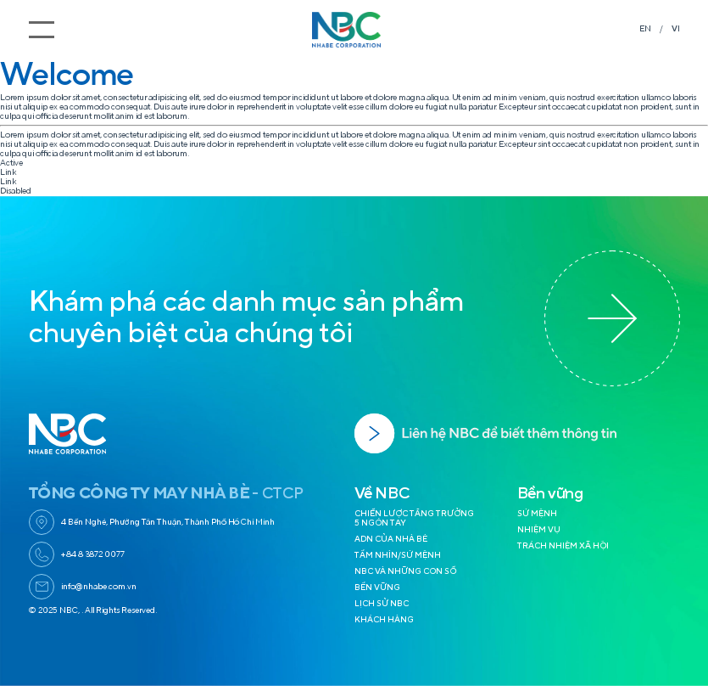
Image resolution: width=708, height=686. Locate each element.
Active (11, 163)
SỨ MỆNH (537, 514)
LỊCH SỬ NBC (381, 604)
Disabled (15, 191)
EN (645, 29)
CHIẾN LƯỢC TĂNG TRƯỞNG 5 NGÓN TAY (414, 518)
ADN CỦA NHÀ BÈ (390, 539)
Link (8, 172)
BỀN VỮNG (377, 587)
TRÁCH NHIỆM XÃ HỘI (563, 546)
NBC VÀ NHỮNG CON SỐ (405, 571)
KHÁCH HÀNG (384, 620)
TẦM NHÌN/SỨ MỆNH (397, 555)
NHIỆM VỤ (538, 530)
